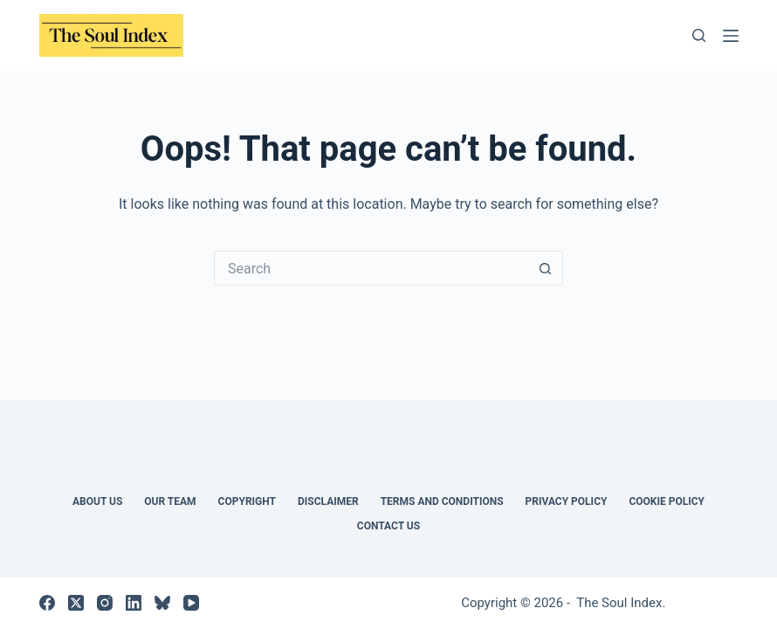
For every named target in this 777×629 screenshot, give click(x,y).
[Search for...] (371, 268)
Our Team (170, 501)
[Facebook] (47, 603)
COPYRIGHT (247, 501)
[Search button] (545, 268)
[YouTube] (191, 603)
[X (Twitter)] (76, 603)
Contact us (388, 526)
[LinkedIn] (133, 603)
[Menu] (731, 36)
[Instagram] (105, 603)
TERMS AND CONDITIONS (442, 501)
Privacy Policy (567, 501)
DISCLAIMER (328, 501)
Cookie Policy (667, 501)
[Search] (698, 35)
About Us (97, 501)
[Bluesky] (162, 603)
